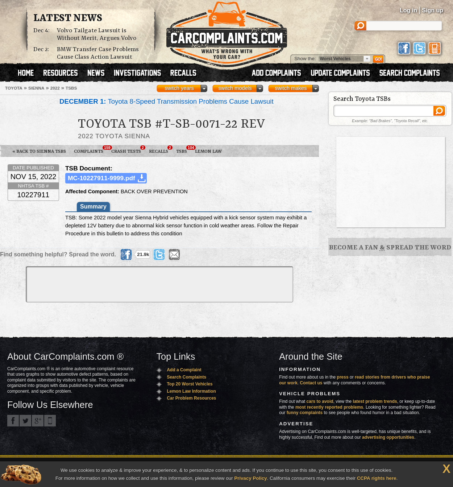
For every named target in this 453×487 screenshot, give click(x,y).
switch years (179, 88)
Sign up (432, 10)
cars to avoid (320, 401)
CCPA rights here (376, 478)
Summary (93, 206)
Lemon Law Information (191, 391)
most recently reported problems (329, 407)
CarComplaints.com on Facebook (13, 420)
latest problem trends (375, 401)
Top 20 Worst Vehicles (189, 384)
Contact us (311, 382)
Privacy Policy (250, 478)
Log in (408, 10)
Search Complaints (186, 377)
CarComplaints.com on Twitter (25, 420)
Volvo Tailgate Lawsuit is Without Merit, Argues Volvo (96, 34)
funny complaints (305, 412)
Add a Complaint (184, 369)
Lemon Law (208, 151)
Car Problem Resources (191, 398)
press (343, 377)
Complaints (90, 149)
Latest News (67, 18)
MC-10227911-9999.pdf (101, 178)
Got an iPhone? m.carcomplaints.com (50, 420)
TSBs (183, 149)
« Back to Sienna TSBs (39, 151)
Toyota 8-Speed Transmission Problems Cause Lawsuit (166, 101)
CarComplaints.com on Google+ (37, 420)
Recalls (160, 149)
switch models (235, 88)
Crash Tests (128, 149)
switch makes (291, 88)
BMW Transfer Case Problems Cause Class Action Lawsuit (98, 53)
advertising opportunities (388, 437)
